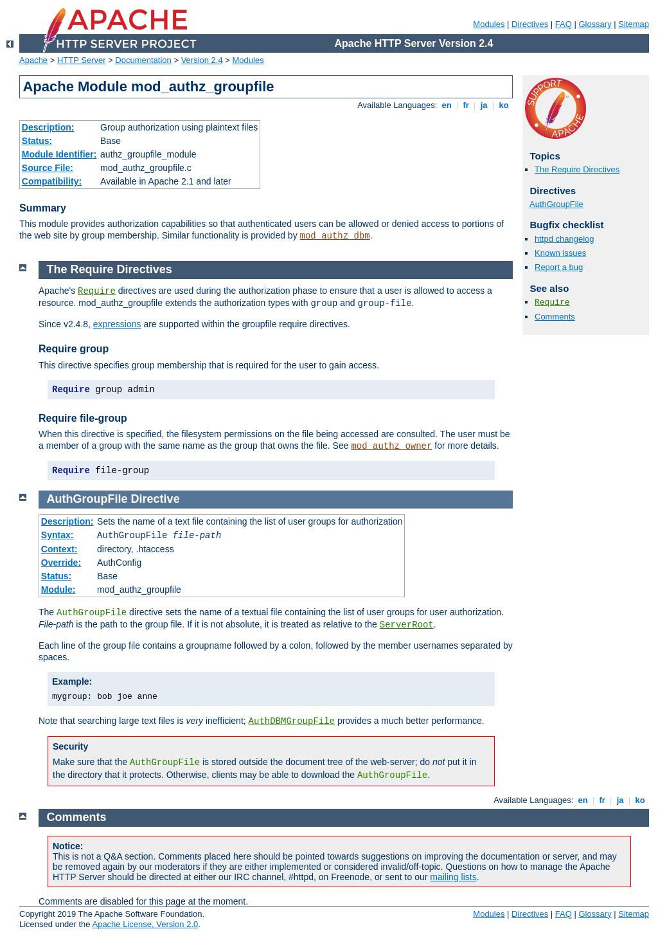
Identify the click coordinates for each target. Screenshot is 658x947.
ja (484, 105)
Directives (529, 24)
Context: (59, 549)
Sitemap (633, 24)
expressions (117, 324)
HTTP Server (81, 60)
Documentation (143, 60)
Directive (155, 498)
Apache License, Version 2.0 (145, 924)
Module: (58, 589)
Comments (555, 316)
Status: (37, 141)
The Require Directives (577, 169)
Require (552, 302)
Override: (61, 562)
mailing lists (453, 877)
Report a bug (559, 267)
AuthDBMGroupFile (292, 721)
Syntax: (57, 535)
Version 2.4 (202, 60)
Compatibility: (52, 181)
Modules (488, 24)
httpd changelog (564, 239)
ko (504, 105)
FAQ (563, 24)
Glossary (594, 24)
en (447, 105)
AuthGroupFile (556, 204)
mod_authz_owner (391, 446)
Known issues (560, 253)
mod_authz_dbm (335, 236)
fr (466, 105)
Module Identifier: (59, 154)
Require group (74, 348)
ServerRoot (407, 625)
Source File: (47, 168)
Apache (33, 60)
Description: (48, 127)
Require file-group (83, 418)
